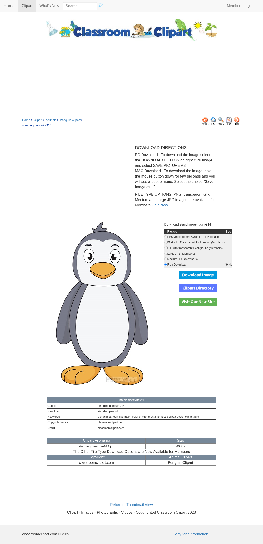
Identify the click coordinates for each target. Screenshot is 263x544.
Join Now (160, 205)
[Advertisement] (131, 80)
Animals (51, 120)
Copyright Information (190, 534)
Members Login (240, 6)
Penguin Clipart (70, 120)
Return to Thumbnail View (131, 505)
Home (9, 5)
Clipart (29, 5)
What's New (49, 6)
